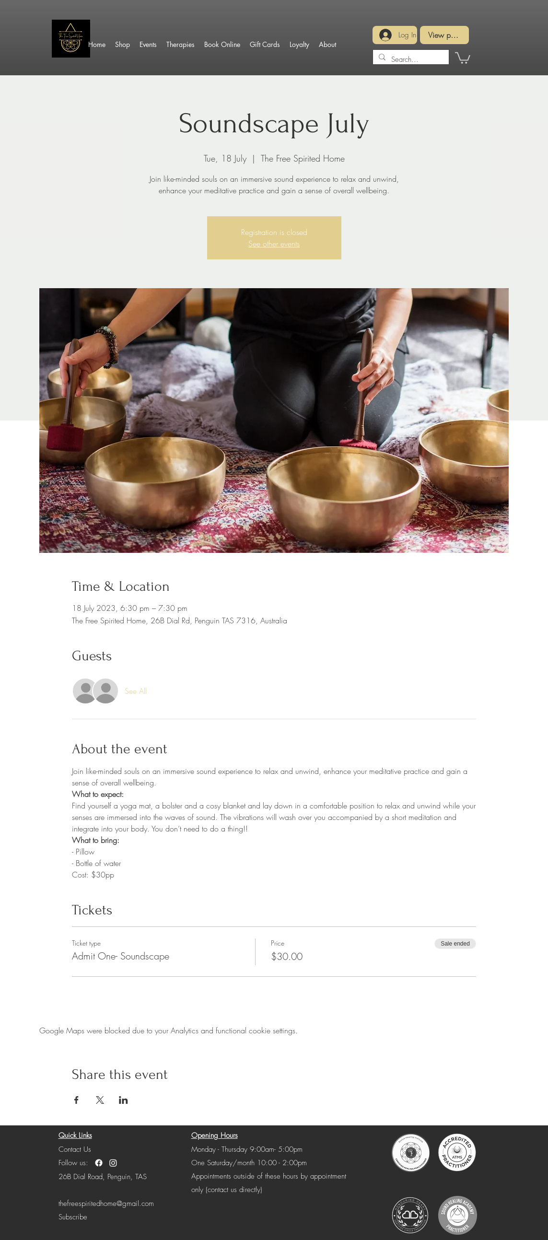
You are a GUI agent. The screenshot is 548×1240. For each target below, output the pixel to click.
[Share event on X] (100, 1100)
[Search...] (410, 59)
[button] (462, 57)
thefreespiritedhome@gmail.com (106, 1203)
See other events (274, 243)
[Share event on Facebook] (76, 1100)
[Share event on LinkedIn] (123, 1100)
